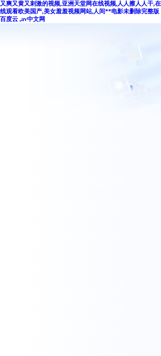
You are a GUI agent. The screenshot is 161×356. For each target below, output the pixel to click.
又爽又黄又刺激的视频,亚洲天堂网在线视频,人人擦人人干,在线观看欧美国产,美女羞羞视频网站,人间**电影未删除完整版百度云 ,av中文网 (80, 11)
